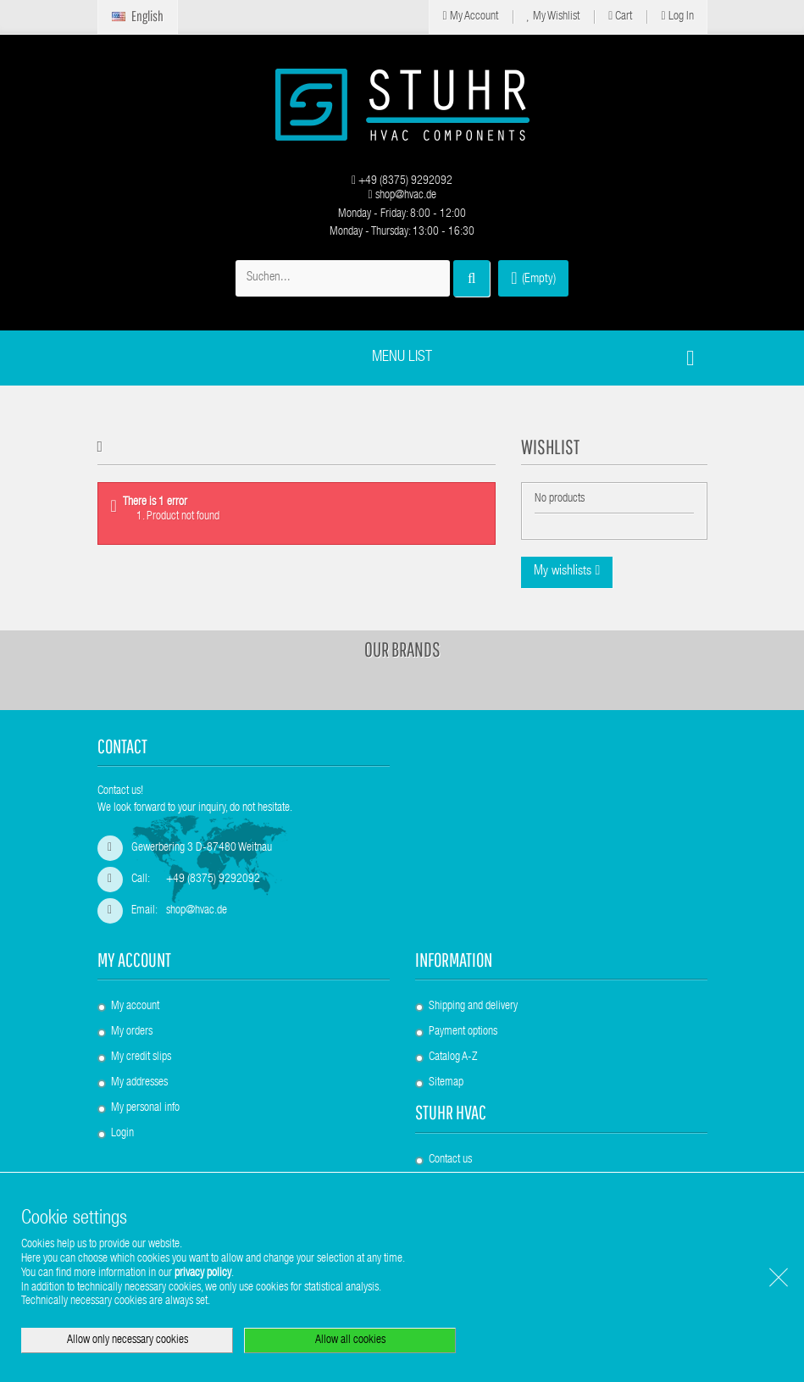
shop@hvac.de (401, 196)
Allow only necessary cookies (127, 1340)
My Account (469, 16)
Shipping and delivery (473, 1007)
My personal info (145, 1108)
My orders (131, 1032)
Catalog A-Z (453, 1057)
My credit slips (141, 1057)
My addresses (139, 1083)
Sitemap (446, 1083)
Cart (620, 16)
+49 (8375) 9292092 (402, 181)
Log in (677, 16)
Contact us (450, 1160)
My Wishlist (553, 16)
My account (134, 959)
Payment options (463, 1032)
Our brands (402, 649)
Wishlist (550, 446)
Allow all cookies (350, 1340)
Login (122, 1134)
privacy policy (203, 1273)
